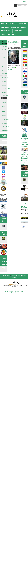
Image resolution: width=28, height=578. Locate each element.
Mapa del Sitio (8, 291)
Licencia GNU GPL (15, 275)
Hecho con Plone (6, 275)
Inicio (9, 41)
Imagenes (14, 41)
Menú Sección (3, 42)
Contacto (13, 293)
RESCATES (15, 27)
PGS (2, 23)
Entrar (24, 1)
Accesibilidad (19, 291)
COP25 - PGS (18, 31)
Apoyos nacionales (13, 42)
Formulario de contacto (7, 285)
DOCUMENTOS (6, 31)
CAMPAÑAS (5, 27)
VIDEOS (23, 27)
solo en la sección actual (19, 9)
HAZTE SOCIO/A (11, 23)
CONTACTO (12, 34)
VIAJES (3, 34)
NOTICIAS (22, 23)
